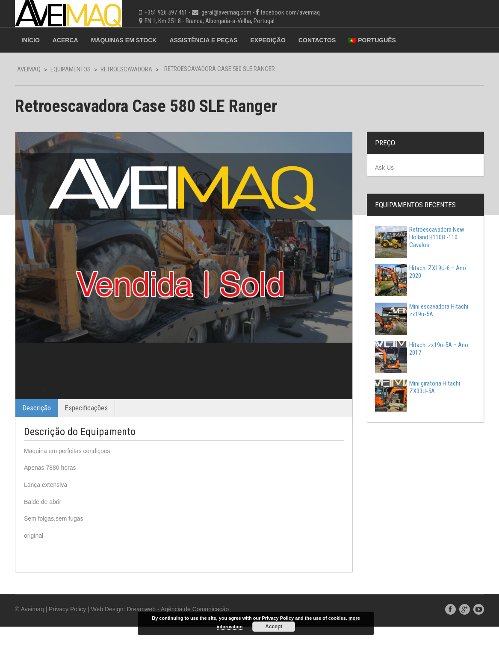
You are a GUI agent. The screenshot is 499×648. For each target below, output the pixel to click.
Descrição (36, 429)
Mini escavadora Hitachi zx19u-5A (421, 310)
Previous (29, 401)
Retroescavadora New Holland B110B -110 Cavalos (419, 237)
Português (372, 40)
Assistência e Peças (203, 40)
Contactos (317, 40)
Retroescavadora (126, 69)
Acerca (65, 40)
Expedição (267, 40)
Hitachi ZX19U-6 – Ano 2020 (420, 272)
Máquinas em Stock (124, 40)
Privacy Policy (67, 630)
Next (338, 401)
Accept (273, 627)
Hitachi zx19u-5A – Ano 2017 (421, 348)
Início (30, 40)
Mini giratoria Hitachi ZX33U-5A (417, 387)
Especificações (86, 429)
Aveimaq (29, 69)
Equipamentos (70, 69)
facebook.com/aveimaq (290, 12)
